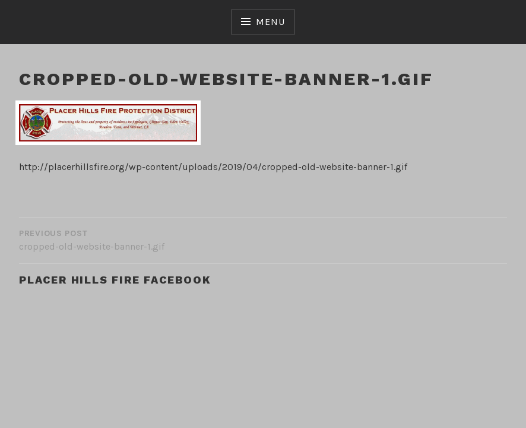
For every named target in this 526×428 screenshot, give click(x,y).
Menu (270, 21)
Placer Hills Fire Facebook (115, 279)
